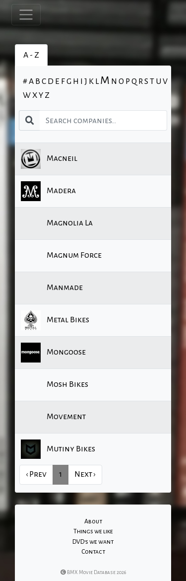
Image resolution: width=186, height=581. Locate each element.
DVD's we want (93, 541)
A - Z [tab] (31, 55)
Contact (93, 551)
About (93, 521)
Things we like (93, 531)
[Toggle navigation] (26, 14)
